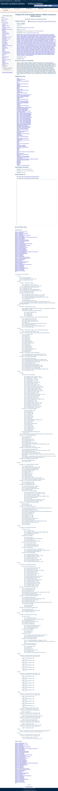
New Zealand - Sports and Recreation (32, 47)
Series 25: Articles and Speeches (21, 253)
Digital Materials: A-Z (29, 8)
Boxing (53, 35)
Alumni (19, 12)
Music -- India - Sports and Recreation (23, 116)
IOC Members (4, 28)
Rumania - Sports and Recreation (25, 50)
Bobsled (50, 35)
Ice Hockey (31, 39)
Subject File (3, 54)
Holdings (8, 12)
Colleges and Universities (5, 25)
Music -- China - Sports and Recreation (44, 42)
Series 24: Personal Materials (20, 252)
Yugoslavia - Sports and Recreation (26, 55)
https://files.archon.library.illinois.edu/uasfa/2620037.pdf (29, 176)
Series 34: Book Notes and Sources (21, 261)
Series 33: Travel (18, 260)
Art (50, 34)
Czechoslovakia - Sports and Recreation (27, 37)
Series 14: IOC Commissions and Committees (23, 243)
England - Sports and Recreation (23, 96)
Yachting (18, 55)
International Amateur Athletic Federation (41, 39)
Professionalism (32, 49)
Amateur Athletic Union (5, 23)
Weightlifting (48, 54)
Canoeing (37, 36)
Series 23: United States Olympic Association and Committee (26, 251)
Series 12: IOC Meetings (19, 241)
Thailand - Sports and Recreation (29, 53)
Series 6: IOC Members (19, 236)
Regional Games (4, 41)
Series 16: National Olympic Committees (22, 245)
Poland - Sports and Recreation (22, 136)
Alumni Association (14, 12)
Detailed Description (4, 22)
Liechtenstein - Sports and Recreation (23, 110)
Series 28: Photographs (19, 256)
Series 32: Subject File (19, 259)
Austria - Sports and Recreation (22, 35)
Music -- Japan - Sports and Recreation (24, 44)
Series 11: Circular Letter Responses (22, 240)
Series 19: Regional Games (20, 248)
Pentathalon (52, 48)
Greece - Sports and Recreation (22, 102)
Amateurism (3, 24)
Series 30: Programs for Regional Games (22, 769)
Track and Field (38, 53)
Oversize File (4, 64)
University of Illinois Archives (13, 3)
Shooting (30, 51)
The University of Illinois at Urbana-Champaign (31, 790)
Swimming (45, 52)
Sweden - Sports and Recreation (37, 52)
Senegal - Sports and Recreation (23, 51)
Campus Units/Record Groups (5, 8)
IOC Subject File (4, 37)
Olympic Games (4, 39)
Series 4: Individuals (19, 234)
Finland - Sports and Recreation (37, 38)
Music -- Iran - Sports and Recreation (48, 43)
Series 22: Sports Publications (20, 250)
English (23, 58)
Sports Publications (4, 44)
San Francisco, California (39, 50)
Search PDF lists (55, 5)
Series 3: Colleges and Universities (21, 233)
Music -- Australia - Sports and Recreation (37, 41)
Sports (22, 52)
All (15, 271)
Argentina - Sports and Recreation (43, 34)
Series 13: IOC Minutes (19, 242)
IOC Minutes (3, 35)
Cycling (18, 37)
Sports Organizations (5, 43)
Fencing (29, 38)
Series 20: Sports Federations (20, 760)
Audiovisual (3, 61)
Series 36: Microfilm (18, 263)
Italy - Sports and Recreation (38, 40)
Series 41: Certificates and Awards (21, 779)
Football (44, 38)
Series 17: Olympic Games (20, 246)
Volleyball (39, 54)
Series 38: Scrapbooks (19, 265)
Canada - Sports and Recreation (29, 36)
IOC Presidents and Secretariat (6, 27)
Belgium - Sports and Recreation (42, 35)
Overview (2, 17)
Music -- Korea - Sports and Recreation (38, 44)
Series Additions (4, 66)
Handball (18, 104)
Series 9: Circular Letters (19, 750)
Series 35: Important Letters (20, 262)
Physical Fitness (20, 135)
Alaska (22, 34)
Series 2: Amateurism (19, 232)
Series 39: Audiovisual (19, 266)
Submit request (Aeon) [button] (32, 21)
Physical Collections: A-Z (17, 8)
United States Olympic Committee (31, 54)
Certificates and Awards (5, 63)
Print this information (52, 21)
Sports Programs (4, 53)
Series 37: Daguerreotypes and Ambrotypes (23, 264)
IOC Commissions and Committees (7, 36)
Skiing (37, 51)
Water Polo (44, 54)
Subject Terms (3, 20)
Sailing (33, 50)
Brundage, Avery (20, 36)
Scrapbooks (3, 60)
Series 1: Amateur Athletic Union (21, 231)
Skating (34, 51)
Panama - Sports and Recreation (35, 48)
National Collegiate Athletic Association (32, 46)
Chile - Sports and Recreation (50, 36)
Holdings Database (35, 3)
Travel (3, 55)
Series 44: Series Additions (20, 270)
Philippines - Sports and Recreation (23, 133)
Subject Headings (40, 8)
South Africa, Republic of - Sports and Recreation (25, 151)
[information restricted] (19, 269)
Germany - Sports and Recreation (23, 101)
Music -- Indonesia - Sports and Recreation (33, 43)
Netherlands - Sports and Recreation (23, 126)
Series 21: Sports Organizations (21, 249)
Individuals (3, 26)
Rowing (54, 49)
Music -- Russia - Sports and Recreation (42, 45)
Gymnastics (19, 103)
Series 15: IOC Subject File (20, 244)
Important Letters (4, 57)
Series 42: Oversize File (19, 268)
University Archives (3, 12)
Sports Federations (4, 42)
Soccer (40, 51)
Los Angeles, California (25, 41)
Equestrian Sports (24, 38)
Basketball (34, 35)
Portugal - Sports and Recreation (23, 49)
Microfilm (3, 58)
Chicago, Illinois (42, 36)
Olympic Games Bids (5, 40)
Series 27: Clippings (19, 255)
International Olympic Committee (23, 108)
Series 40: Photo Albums (19, 267)
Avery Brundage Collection (25, 12)
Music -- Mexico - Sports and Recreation (24, 120)
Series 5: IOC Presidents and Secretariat (22, 235)
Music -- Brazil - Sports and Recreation (24, 113)
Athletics (52, 34)
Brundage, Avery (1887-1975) (28, 27)
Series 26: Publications (19, 254)
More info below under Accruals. (33, 32)
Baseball (30, 35)
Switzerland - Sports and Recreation (23, 156)
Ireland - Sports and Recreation (26, 40)
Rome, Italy (50, 49)
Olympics (27, 48)
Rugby (18, 50)
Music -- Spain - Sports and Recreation (24, 123)
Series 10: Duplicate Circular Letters (21, 239)
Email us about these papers (7, 72)
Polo (17, 137)
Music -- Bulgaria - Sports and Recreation (28, 42)
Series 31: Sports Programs (20, 258)
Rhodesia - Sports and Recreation (41, 49)
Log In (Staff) (29, 784)
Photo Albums (4, 62)
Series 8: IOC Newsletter (19, 238)
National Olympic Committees (6, 38)
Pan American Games (45, 48)
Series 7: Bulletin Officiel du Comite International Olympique (26, 237)
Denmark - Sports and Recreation (41, 37)
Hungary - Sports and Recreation (23, 39)
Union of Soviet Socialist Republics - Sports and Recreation (27, 158)
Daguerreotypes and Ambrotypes (6, 59)
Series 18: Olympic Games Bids (21, 247)
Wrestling (53, 54)
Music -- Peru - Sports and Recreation (28, 45)
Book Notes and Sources (5, 56)
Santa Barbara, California (49, 50)
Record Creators (5, 10)
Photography (19, 134)
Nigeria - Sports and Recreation (45, 47)
